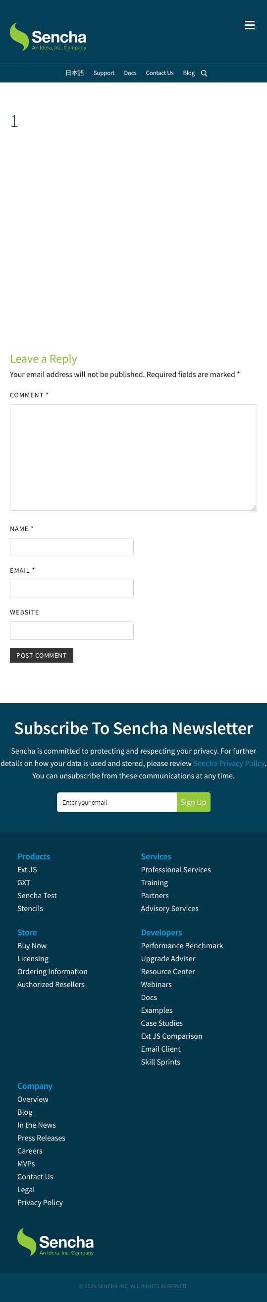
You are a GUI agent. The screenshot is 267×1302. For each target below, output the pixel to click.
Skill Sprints (160, 1062)
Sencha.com (60, 32)
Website (24, 612)
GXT (23, 883)
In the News (36, 1125)
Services (156, 856)
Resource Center (168, 972)
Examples (157, 1010)
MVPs (26, 1164)
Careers (30, 1151)
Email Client (161, 1049)
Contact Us (35, 1177)
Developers (161, 932)
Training (154, 883)
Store (27, 932)
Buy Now (32, 946)
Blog (24, 1112)
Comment (29, 394)
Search (204, 73)
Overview (33, 1099)
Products (33, 856)
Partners (155, 896)
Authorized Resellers (51, 985)
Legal (26, 1190)
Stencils (30, 909)
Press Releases (41, 1138)
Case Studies (162, 1023)
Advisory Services (170, 909)
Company (35, 1085)
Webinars (156, 985)
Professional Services (176, 870)
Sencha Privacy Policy (229, 763)
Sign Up (194, 802)
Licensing (33, 959)
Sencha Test (37, 896)
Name (22, 528)
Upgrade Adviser (168, 959)
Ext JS (27, 870)
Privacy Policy (40, 1203)
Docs (149, 997)
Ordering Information (52, 972)
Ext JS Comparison (172, 1036)
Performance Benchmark (182, 946)
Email (22, 570)
